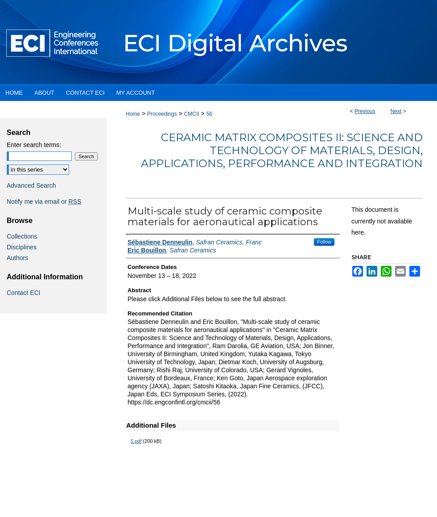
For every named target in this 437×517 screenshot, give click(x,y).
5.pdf (136, 441)
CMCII (191, 114)
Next (396, 111)
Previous (365, 111)
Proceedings (162, 114)
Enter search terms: (34, 144)
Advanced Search (31, 185)
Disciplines (22, 247)
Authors (17, 257)
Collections (22, 236)
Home (133, 114)
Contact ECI (23, 292)
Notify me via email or (44, 201)
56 (209, 114)
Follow (324, 241)
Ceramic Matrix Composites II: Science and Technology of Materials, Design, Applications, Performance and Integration (282, 150)
